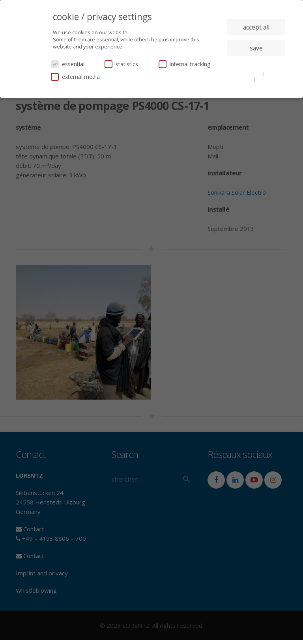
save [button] (256, 48)
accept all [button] (256, 27)
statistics (121, 64)
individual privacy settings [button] (256, 64)
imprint (265, 79)
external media (75, 76)
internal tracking (184, 64)
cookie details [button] (247, 73)
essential (67, 64)
